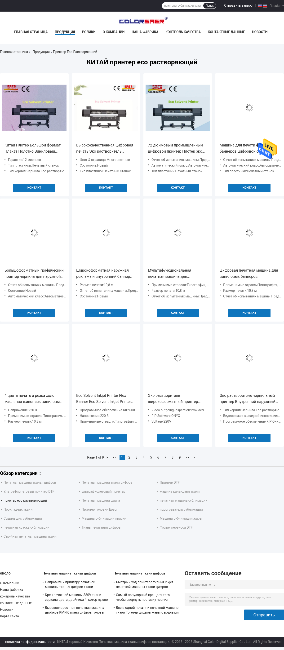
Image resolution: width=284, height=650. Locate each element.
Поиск (209, 5)
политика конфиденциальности (30, 642)
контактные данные (226, 32)
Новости (260, 32)
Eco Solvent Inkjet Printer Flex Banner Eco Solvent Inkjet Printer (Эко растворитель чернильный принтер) (104, 399)
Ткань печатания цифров (101, 527)
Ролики (89, 32)
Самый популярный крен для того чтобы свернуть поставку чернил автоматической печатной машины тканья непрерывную (144, 598)
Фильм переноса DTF (176, 527)
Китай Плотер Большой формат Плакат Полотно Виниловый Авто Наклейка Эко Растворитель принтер (32, 149)
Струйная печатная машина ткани (30, 536)
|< (107, 457)
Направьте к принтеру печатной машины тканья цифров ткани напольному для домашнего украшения (76, 585)
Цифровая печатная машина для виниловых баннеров (249, 273)
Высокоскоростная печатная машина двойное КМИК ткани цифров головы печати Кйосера (74, 611)
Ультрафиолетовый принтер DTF (29, 491)
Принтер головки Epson (100, 509)
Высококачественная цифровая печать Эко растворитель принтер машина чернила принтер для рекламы (104, 149)
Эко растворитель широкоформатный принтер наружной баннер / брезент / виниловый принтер (173, 399)
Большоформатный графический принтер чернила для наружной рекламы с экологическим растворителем (34, 274)
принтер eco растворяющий (25, 500)
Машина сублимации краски (104, 518)
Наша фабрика (145, 32)
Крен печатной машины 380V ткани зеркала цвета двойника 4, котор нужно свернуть (76, 598)
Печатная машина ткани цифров (107, 482)
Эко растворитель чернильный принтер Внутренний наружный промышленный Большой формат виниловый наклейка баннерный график (247, 399)
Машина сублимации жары (181, 518)
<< (114, 457)
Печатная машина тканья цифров (30, 482)
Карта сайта (9, 616)
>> (187, 457)
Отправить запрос (238, 5)
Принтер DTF (170, 482)
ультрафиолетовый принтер (103, 491)
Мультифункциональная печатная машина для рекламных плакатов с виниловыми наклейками (171, 274)
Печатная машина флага (101, 500)
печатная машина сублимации (183, 500)
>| (194, 457)
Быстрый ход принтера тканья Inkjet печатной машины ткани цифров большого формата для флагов (144, 585)
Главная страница (31, 32)
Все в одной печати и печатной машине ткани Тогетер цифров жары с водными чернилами (147, 611)
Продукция (65, 32)
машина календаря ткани (180, 491)
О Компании (114, 32)
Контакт (34, 187)
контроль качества (183, 32)
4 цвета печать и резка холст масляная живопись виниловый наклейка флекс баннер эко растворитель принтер (33, 399)
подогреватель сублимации (181, 509)
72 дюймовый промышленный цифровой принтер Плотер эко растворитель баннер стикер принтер (175, 149)
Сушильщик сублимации (23, 518)
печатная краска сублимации (26, 527)
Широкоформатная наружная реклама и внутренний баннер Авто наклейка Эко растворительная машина (103, 274)
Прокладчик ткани (18, 509)
